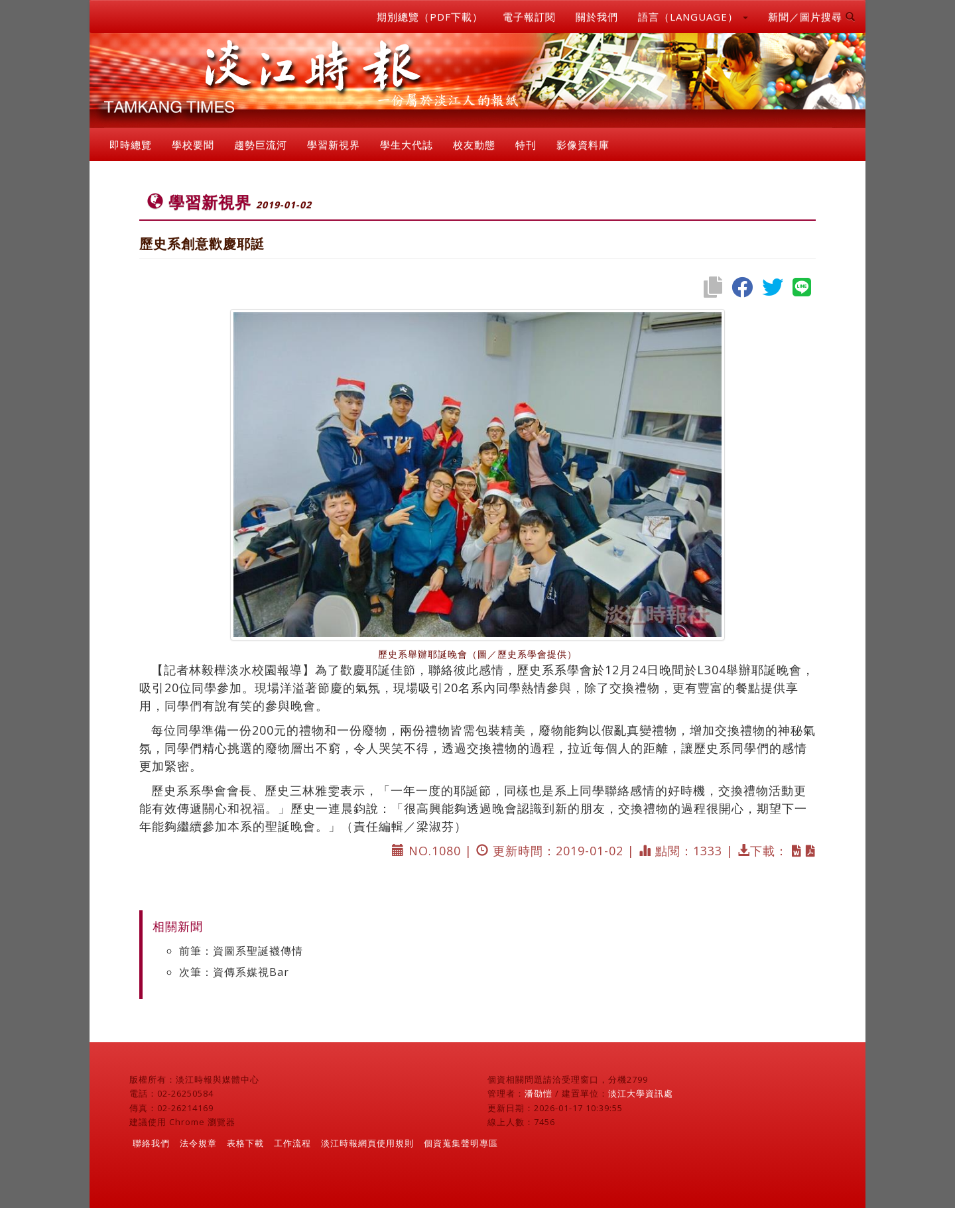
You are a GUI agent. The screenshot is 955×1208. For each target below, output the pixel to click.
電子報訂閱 (529, 16)
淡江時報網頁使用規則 (367, 1143)
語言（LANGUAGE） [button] (693, 16)
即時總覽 (130, 144)
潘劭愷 (538, 1093)
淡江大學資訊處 (640, 1093)
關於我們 (597, 16)
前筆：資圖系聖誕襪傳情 (241, 950)
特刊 (526, 144)
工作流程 (292, 1143)
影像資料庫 (582, 144)
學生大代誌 (406, 144)
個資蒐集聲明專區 (461, 1143)
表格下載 (245, 1143)
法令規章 (198, 1143)
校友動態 (474, 144)
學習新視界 (333, 144)
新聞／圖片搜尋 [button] (812, 16)
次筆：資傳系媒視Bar (234, 972)
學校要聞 (193, 144)
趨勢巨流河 (260, 144)
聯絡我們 (151, 1143)
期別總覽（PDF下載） (430, 16)
